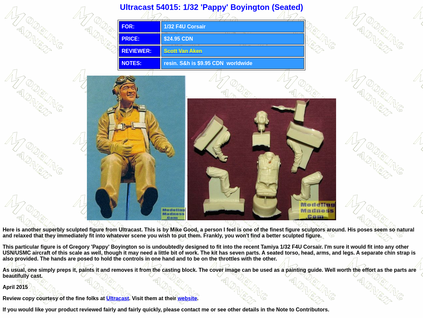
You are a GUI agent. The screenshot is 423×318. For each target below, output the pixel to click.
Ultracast (117, 298)
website (187, 298)
